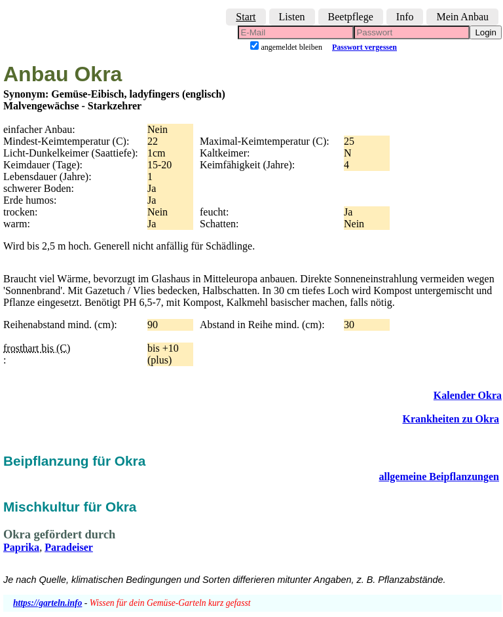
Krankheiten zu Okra (450, 418)
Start (245, 16)
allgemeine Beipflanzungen (439, 476)
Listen (292, 16)
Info (405, 16)
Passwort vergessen (364, 47)
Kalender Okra (468, 395)
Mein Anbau (462, 16)
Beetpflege (350, 16)
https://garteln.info (47, 603)
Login (485, 32)
